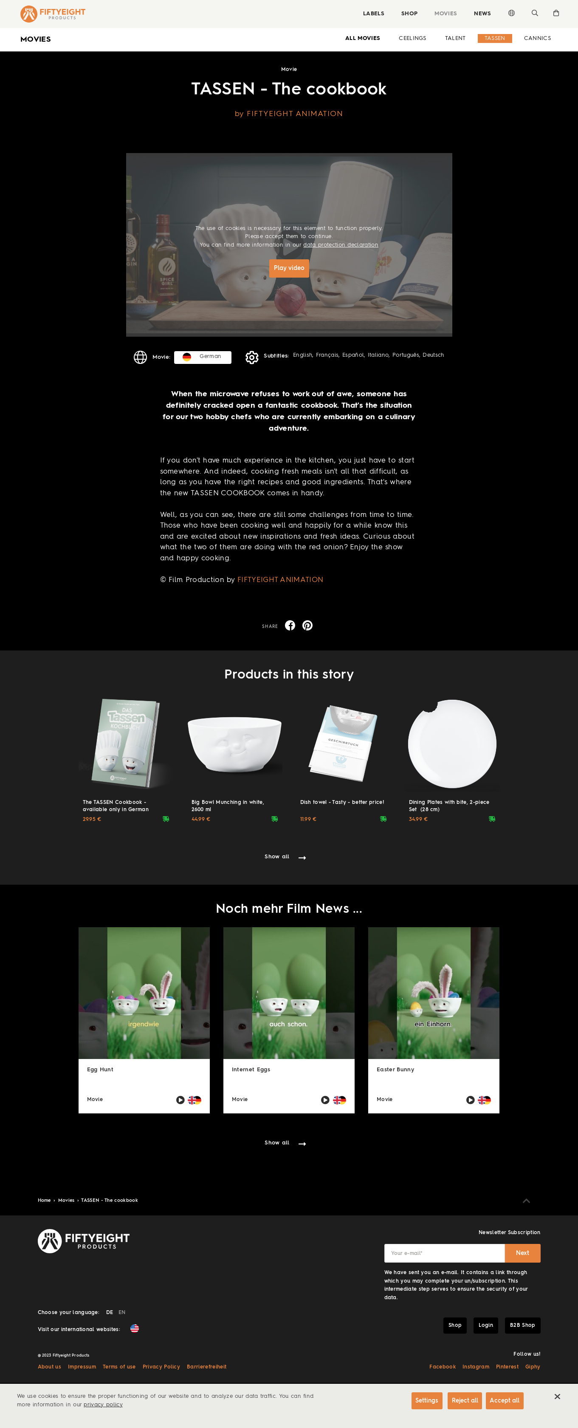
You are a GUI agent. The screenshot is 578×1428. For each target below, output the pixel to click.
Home (45, 1200)
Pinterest (507, 1366)
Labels (370, 14)
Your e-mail (407, 1252)
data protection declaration (340, 245)
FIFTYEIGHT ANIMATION (280, 579)
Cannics (537, 38)
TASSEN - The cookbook (109, 1200)
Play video (289, 268)
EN (122, 1311)
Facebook (442, 1366)
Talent (455, 38)
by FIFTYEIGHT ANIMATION (289, 114)
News (479, 14)
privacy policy (103, 1405)
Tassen (495, 38)
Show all (277, 856)
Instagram (475, 1366)
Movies (442, 14)
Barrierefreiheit (206, 1366)
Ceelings (412, 38)
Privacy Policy (161, 1366)
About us (50, 1366)
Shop (406, 14)
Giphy (533, 1366)
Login (486, 1324)
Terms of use (119, 1366)
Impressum (82, 1366)
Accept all (504, 1401)
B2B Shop (523, 1324)
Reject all (460, 1401)
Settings (419, 1401)
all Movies (362, 38)
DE (109, 1311)
